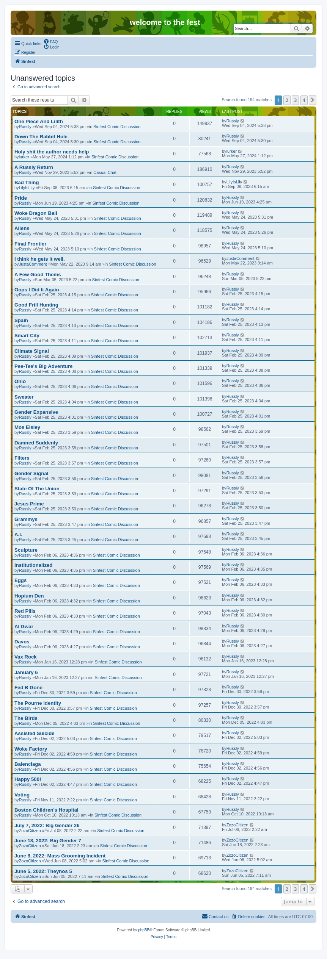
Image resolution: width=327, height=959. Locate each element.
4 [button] (304, 100)
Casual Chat (104, 172)
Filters (22, 458)
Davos (22, 642)
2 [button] (287, 100)
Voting (22, 795)
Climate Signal (31, 351)
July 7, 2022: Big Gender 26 (47, 825)
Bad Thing (26, 182)
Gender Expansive (36, 412)
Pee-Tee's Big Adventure (43, 366)
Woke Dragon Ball (35, 213)
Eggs (20, 580)
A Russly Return (33, 167)
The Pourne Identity (37, 703)
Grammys (26, 519)
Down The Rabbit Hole (41, 136)
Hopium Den (29, 596)
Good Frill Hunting (36, 305)
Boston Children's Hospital (46, 810)
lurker (24, 157)
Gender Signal (31, 473)
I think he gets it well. (39, 259)
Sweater (24, 397)
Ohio (20, 381)
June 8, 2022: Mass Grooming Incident (59, 856)
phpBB (143, 930)
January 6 (26, 672)
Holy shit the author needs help (51, 152)
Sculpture (26, 550)
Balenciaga (27, 764)
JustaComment (33, 264)
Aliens (22, 228)
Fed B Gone (28, 687)
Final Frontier (30, 244)
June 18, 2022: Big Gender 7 (47, 840)
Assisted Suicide (34, 733)
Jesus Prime (29, 504)
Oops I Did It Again (36, 290)
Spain (21, 320)
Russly (25, 126)
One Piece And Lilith (38, 121)
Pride (20, 198)
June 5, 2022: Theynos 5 (43, 871)
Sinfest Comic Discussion (116, 126)
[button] (312, 100)
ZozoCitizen (30, 830)
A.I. (18, 534)
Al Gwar (23, 626)
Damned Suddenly (36, 443)
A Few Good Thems (37, 274)
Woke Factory (30, 749)
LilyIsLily (27, 187)
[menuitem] (50, 41)
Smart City (26, 335)
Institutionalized (33, 565)
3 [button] (295, 100)
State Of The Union (37, 488)
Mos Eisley (27, 427)
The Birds (26, 718)
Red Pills (25, 611)
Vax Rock (25, 657)
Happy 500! (27, 779)
